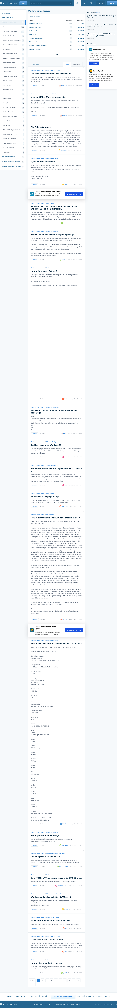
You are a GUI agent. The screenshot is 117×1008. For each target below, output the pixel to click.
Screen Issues (13, 72)
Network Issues (13, 81)
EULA (49, 1004)
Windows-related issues (9, 22)
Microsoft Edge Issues (13, 63)
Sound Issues (13, 85)
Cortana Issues (13, 125)
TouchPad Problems (13, 148)
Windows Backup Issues (13, 117)
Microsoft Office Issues (13, 67)
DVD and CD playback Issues (13, 130)
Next (31, 984)
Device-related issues (8, 156)
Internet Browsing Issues (13, 76)
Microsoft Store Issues (13, 108)
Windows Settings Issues (13, 36)
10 (78, 980)
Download (94, 63)
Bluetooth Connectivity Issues (13, 58)
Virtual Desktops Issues (13, 143)
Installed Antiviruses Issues (13, 121)
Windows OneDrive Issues (13, 134)
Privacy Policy (60, 1004)
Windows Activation (13, 90)
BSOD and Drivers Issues (13, 45)
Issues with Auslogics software (11, 166)
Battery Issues (13, 99)
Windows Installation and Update (13, 40)
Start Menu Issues (13, 94)
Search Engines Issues (13, 139)
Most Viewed (76, 64)
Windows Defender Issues (13, 112)
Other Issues (13, 49)
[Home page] (77, 3)
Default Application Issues (13, 54)
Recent (67, 64)
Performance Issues (13, 27)
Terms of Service (75, 1004)
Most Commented (7, 17)
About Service (38, 1004)
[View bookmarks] (90, 3)
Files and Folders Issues (13, 32)
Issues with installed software (11, 161)
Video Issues (13, 152)
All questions (6, 13)
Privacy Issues (13, 103)
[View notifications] (84, 3)
